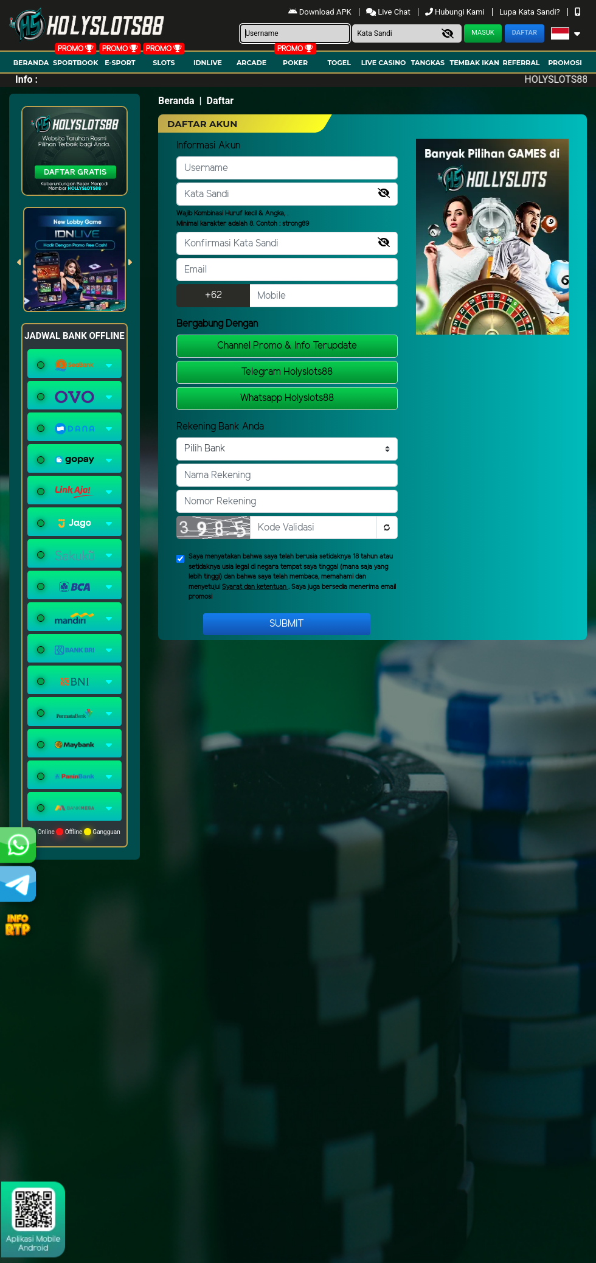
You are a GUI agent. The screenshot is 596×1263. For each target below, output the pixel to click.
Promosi (565, 62)
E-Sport (120, 62)
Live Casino (383, 62)
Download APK (320, 11)
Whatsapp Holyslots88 (287, 398)
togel (338, 62)
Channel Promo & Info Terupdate (287, 346)
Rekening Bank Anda (220, 427)
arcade (251, 62)
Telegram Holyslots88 (287, 372)
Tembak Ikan (474, 62)
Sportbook (75, 62)
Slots (164, 62)
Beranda (31, 62)
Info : (26, 79)
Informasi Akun (208, 145)
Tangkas (428, 62)
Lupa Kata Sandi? (530, 11)
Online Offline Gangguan (74, 831)
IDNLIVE (207, 62)
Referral (520, 62)
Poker (295, 62)
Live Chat (389, 11)
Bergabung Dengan (217, 324)
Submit (286, 624)
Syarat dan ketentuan (255, 587)
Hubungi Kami (456, 11)
